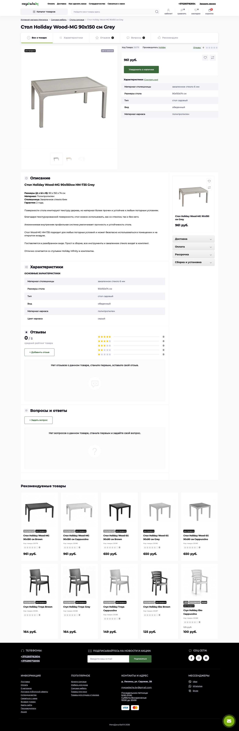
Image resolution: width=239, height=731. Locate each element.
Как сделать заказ (77, 4)
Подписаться (140, 659)
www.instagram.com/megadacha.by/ (199, 658)
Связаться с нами (116, 4)
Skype (195, 691)
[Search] (157, 12)
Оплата (51, 4)
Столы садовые (77, 20)
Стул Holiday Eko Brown (156, 606)
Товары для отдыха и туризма (85, 695)
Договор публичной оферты (34, 692)
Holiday (162, 47)
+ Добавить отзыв (39, 352)
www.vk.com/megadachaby (206, 658)
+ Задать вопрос (38, 420)
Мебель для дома (79, 685)
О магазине (26, 688)
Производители (28, 708)
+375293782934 (30, 656)
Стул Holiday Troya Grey (76, 606)
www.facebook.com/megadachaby (191, 658)
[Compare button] (213, 58)
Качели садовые (78, 681)
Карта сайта (26, 705)
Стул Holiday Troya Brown (37, 606)
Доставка (61, 4)
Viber (195, 681)
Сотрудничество (97, 4)
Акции (24, 712)
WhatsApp (197, 686)
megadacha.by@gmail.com (136, 687)
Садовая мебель (58, 20)
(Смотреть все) (151, 80)
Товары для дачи (79, 692)
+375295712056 (30, 660)
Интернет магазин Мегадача (34, 20)
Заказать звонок (208, 4)
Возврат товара (28, 702)
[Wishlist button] (205, 58)
